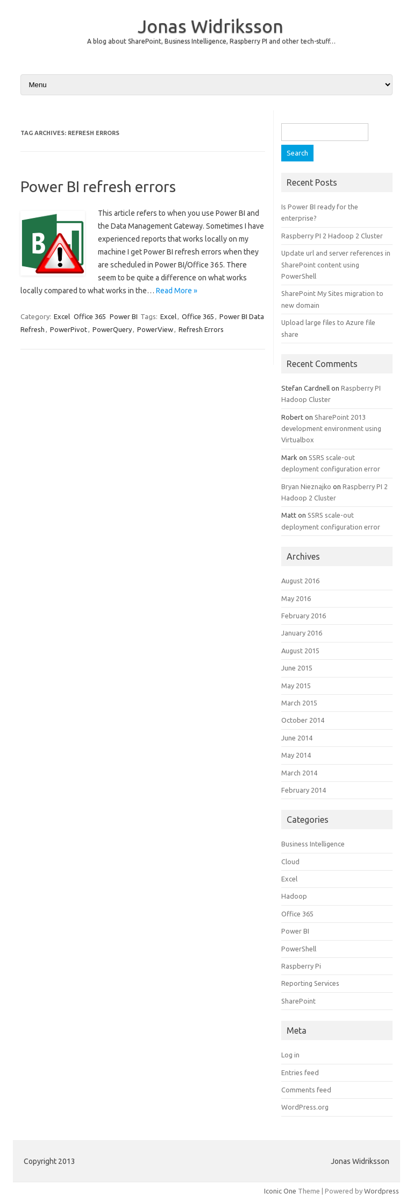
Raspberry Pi (301, 966)
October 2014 (302, 720)
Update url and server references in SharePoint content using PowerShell (335, 264)
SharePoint (298, 1001)
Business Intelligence (313, 844)
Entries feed (300, 1072)
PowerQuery (112, 329)
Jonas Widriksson (210, 26)
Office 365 (90, 316)
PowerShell (298, 948)
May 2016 (296, 598)
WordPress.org (305, 1107)
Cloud (290, 861)
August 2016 (300, 580)
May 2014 (296, 755)
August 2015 (300, 650)
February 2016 (303, 615)
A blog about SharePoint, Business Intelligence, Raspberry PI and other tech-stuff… (211, 41)
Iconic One (280, 1191)
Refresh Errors (201, 329)
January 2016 (301, 633)
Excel (62, 316)
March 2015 (299, 703)
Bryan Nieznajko (306, 486)
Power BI (124, 316)
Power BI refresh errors (98, 186)
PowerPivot (68, 329)
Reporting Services (310, 983)
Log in (290, 1054)
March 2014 (299, 773)
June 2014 (296, 738)
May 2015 (296, 685)
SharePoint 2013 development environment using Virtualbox (331, 428)
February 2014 (303, 790)
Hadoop (294, 896)
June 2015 (296, 668)
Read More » (176, 290)
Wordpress (381, 1191)
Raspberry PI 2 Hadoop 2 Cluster (332, 235)
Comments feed (306, 1089)
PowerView (155, 329)
